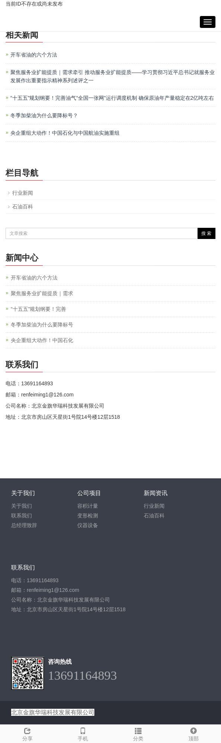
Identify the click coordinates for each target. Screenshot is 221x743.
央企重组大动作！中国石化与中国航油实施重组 (65, 133)
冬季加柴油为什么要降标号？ (44, 115)
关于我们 (21, 506)
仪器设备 (87, 525)
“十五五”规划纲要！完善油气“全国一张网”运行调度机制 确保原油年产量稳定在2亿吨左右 (112, 98)
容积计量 (87, 506)
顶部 (193, 733)
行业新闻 (22, 193)
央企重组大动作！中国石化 (42, 340)
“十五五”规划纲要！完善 (38, 309)
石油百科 (22, 207)
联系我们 (21, 516)
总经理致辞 (24, 525)
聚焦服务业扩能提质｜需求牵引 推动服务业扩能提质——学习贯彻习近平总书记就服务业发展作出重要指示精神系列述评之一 (112, 76)
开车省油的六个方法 (33, 55)
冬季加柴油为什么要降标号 (42, 325)
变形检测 (87, 516)
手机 (83, 733)
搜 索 (206, 233)
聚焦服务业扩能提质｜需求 (42, 293)
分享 (27, 733)
